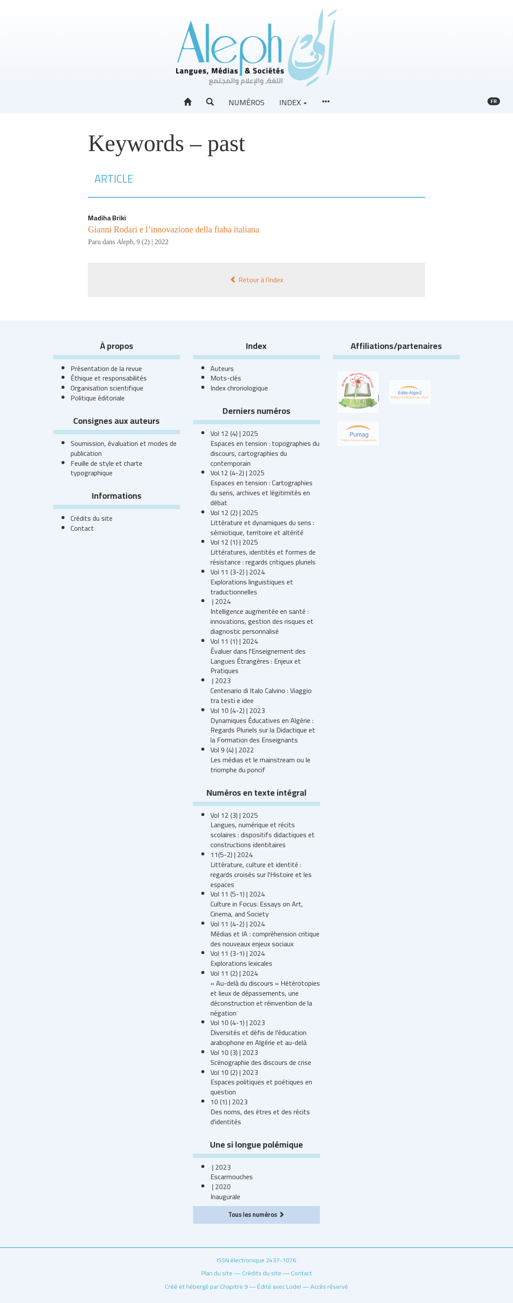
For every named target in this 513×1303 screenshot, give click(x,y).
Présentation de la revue (106, 368)
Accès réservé (329, 1286)
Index (293, 102)
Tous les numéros (256, 1214)
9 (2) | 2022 (152, 241)
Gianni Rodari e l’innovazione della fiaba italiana (173, 229)
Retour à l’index (256, 279)
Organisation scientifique (107, 387)
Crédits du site (92, 518)
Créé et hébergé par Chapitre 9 (206, 1286)
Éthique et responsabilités (109, 377)
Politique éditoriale (98, 397)
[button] (210, 102)
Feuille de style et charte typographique (106, 468)
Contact (82, 528)
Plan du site (216, 1273)
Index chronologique (239, 387)
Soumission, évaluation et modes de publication (124, 448)
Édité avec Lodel (279, 1286)
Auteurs (222, 368)
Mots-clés (225, 377)
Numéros (247, 102)
